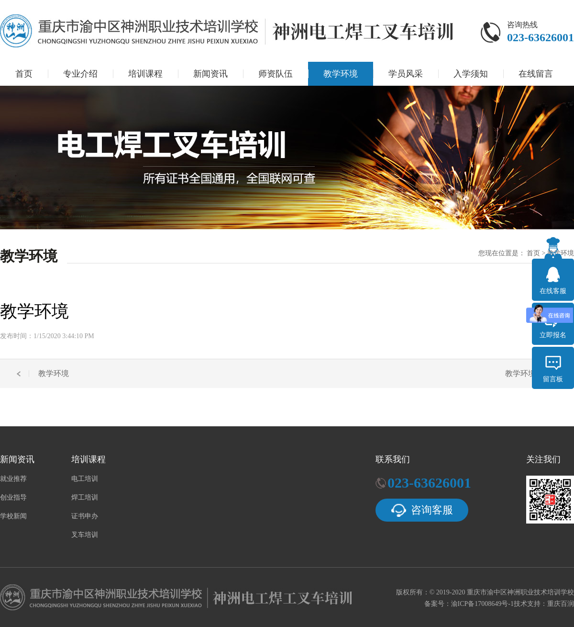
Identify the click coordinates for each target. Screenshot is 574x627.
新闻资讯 (210, 74)
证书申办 (84, 516)
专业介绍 (80, 74)
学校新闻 (13, 516)
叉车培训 (84, 535)
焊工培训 (84, 497)
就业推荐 (13, 479)
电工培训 (84, 479)
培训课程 (145, 74)
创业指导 (13, 497)
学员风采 (405, 74)
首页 (24, 74)
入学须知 (470, 74)
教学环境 (340, 74)
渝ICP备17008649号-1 (482, 603)
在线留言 (536, 74)
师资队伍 (275, 74)
